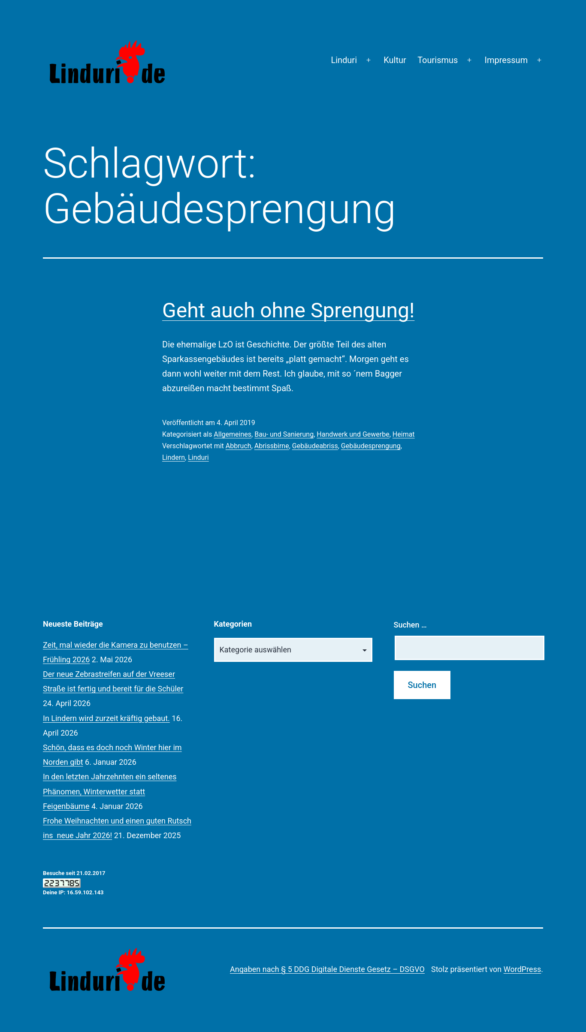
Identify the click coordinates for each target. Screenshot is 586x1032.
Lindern (173, 457)
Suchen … (410, 624)
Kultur (395, 60)
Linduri (344, 60)
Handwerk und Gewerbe (353, 434)
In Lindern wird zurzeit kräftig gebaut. (106, 718)
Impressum (506, 60)
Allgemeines (232, 434)
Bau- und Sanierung (284, 434)
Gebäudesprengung (371, 446)
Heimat (404, 434)
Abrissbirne (271, 446)
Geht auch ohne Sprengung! (288, 310)
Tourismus (437, 60)
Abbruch (238, 446)
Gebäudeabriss (315, 446)
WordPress (522, 969)
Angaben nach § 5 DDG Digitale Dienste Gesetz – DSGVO (327, 969)
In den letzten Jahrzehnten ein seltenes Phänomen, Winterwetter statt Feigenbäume (110, 791)
